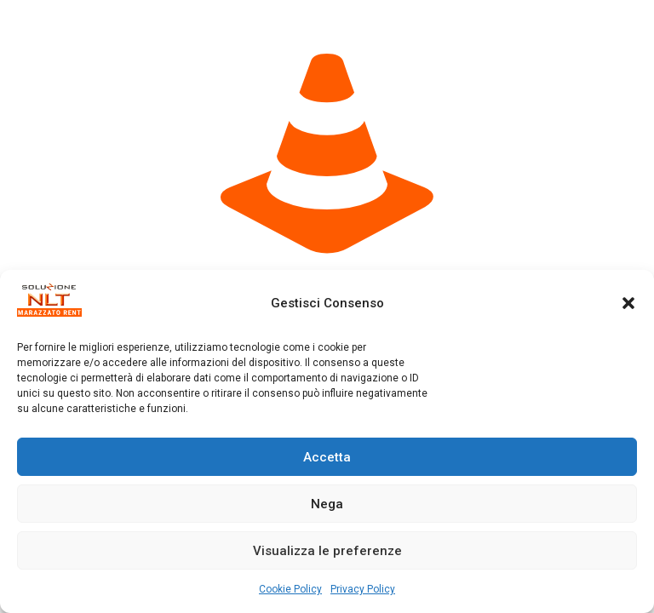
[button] (628, 303)
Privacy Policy (362, 589)
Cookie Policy (290, 589)
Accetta (327, 457)
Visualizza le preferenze (327, 551)
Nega (327, 504)
